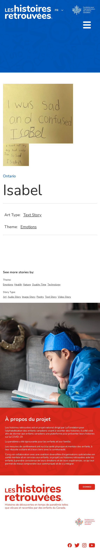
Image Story (28, 297)
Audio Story (14, 297)
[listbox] (59, 10)
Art (4, 297)
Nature (27, 284)
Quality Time (39, 284)
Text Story (32, 215)
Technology (53, 284)
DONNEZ (87, 486)
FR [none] (56, 10)
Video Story (64, 297)
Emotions (28, 227)
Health (18, 284)
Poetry (40, 297)
